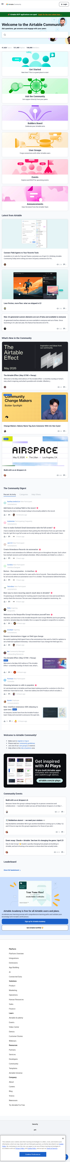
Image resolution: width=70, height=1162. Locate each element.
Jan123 (10, 543)
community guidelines (27, 743)
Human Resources (16, 999)
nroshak (10, 630)
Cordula (10, 565)
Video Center (14, 1027)
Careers (12, 1086)
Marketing (13, 990)
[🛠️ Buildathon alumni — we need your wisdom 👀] (35, 826)
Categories (23, 494)
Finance (12, 1009)
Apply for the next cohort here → (50, 14)
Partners (12, 1050)
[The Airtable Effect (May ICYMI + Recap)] (35, 366)
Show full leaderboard (12, 870)
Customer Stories (16, 1036)
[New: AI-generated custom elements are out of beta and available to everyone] (35, 323)
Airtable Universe (15, 1073)
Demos (12, 1031)
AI (10, 972)
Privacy (35, 1141)
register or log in (23, 741)
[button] (2, 5)
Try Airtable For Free (17, 1105)
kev (8, 651)
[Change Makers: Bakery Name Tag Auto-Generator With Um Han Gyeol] (35, 413)
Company (13, 1077)
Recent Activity (10, 494)
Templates (13, 1068)
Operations (13, 995)
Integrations (14, 958)
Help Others (36, 494)
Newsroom (13, 1100)
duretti (9, 700)
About (11, 1082)
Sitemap (35, 1136)
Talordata (10, 586)
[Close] (62, 1151)
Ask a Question (26, 748)
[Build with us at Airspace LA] (35, 457)
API (35, 1130)
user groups (23, 746)
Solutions (13, 981)
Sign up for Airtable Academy (35, 921)
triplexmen (11, 521)
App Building (14, 967)
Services (12, 1054)
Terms (35, 1147)
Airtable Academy (16, 1018)
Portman (10, 679)
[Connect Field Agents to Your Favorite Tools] (35, 243)
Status (11, 1096)
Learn (11, 1013)
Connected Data (15, 976)
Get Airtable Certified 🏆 (35, 928)
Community (13, 1063)
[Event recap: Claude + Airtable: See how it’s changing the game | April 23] (35, 846)
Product (12, 985)
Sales (11, 1004)
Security (35, 1124)
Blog (11, 1091)
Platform (12, 949)
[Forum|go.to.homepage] (13, 4)
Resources (13, 1045)
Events (11, 1022)
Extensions (13, 963)
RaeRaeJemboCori (13, 501)
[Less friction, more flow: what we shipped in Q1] (35, 290)
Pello (9, 608)
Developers (13, 1059)
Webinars (12, 1041)
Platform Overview (16, 953)
